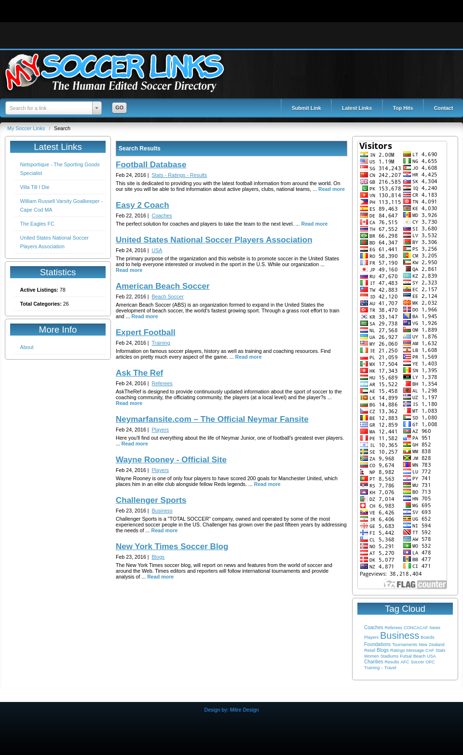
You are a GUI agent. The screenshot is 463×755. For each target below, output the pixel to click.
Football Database (151, 164)
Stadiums (390, 656)
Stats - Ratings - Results (179, 175)
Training (372, 667)
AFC (404, 662)
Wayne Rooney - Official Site (171, 459)
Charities (373, 661)
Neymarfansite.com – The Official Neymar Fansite (212, 419)
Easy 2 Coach (142, 205)
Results (391, 662)
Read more (331, 189)
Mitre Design (244, 710)
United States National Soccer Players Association (214, 239)
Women (371, 656)
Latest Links (357, 108)
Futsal (406, 656)
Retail (369, 650)
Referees (393, 627)
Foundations (377, 644)
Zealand (437, 644)
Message (415, 650)
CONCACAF (416, 627)
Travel (390, 667)
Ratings (397, 650)
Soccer (417, 662)
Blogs (383, 650)
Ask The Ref (139, 373)
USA (431, 656)
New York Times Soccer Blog (172, 546)
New (423, 644)
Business (399, 635)
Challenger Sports (151, 500)
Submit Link (306, 108)
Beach (419, 656)
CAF (429, 650)
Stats (441, 650)
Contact (443, 108)
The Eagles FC (37, 224)
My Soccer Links (26, 128)
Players (371, 637)
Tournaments (404, 644)
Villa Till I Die (35, 187)
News (434, 627)
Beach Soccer (168, 296)
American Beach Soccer (163, 286)
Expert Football (146, 332)
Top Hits (403, 108)
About (27, 347)
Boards (428, 637)
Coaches (373, 627)
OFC (430, 662)
